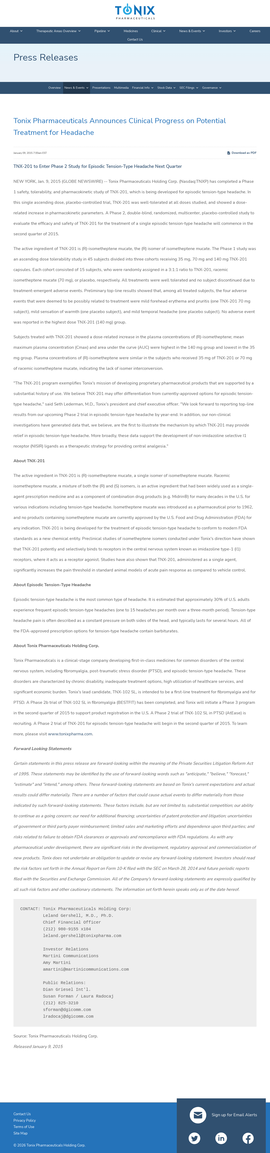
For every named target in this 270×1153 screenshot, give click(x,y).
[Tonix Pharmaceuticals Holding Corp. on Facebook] (248, 1138)
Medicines (131, 31)
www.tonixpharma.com (70, 734)
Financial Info (141, 88)
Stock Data (164, 88)
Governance (210, 88)
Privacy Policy (24, 1120)
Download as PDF (242, 153)
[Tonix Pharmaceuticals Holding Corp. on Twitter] (194, 1138)
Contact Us (135, 39)
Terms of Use (23, 1126)
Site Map (20, 1133)
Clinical (158, 31)
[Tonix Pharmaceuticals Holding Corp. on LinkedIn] (221, 1138)
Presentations (101, 88)
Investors (227, 31)
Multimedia (121, 88)
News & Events (192, 31)
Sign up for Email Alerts (223, 1115)
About (16, 31)
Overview (54, 88)
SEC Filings (187, 88)
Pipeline (102, 31)
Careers (255, 31)
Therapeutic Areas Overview (58, 31)
